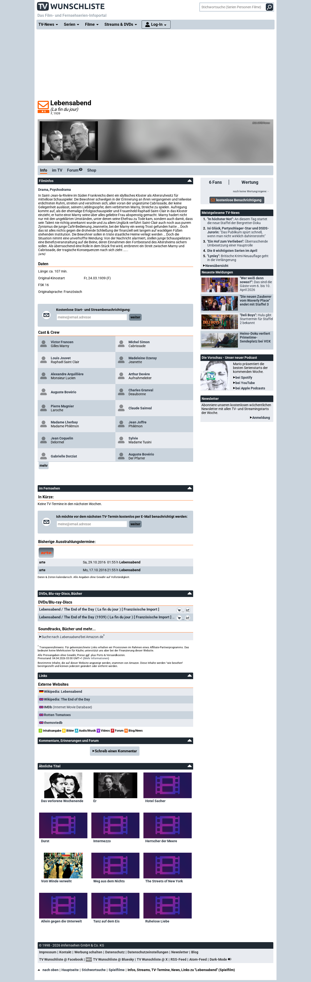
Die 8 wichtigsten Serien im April (232, 251)
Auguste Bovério (63, 392)
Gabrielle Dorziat (64, 456)
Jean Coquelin (62, 438)
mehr (44, 465)
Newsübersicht (216, 266)
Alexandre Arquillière (67, 374)
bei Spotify (243, 377)
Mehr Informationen (96, 658)
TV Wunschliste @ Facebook (61, 959)
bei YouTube (245, 383)
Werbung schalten (88, 952)
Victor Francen (62, 342)
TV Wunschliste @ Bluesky (113, 959)
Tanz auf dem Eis (106, 921)
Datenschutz (115, 952)
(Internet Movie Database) (68, 707)
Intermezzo (102, 841)
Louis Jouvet (61, 358)
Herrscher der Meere (161, 841)
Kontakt (65, 952)
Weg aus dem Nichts (109, 881)
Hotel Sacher (155, 801)
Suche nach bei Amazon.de (72, 637)
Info (43, 170)
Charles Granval (141, 390)
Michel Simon (139, 342)
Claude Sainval (140, 408)
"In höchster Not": (237, 221)
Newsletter (179, 952)
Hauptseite (70, 970)
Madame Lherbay (64, 422)
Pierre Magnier (62, 406)
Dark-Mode (221, 959)
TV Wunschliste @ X (152, 959)
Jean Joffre (138, 422)
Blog (194, 952)
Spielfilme (117, 970)
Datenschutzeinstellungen (148, 952)
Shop (91, 170)
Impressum (47, 952)
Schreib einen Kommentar (116, 751)
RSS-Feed (178, 959)
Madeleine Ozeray (143, 358)
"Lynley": (237, 258)
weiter (135, 317)
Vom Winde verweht (56, 881)
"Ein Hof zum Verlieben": (237, 243)
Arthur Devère (139, 374)
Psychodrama (60, 190)
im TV (57, 170)
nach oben (48, 970)
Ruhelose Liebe (157, 921)
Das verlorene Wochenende (62, 801)
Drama (43, 190)
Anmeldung (261, 418)
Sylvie (133, 438)
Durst (45, 841)
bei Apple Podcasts (250, 388)
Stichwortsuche (94, 970)
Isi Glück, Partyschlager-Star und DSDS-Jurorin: (238, 232)
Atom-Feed (198, 959)
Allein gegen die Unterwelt (61, 921)
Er (94, 801)
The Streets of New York (164, 881)
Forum (74, 170)
